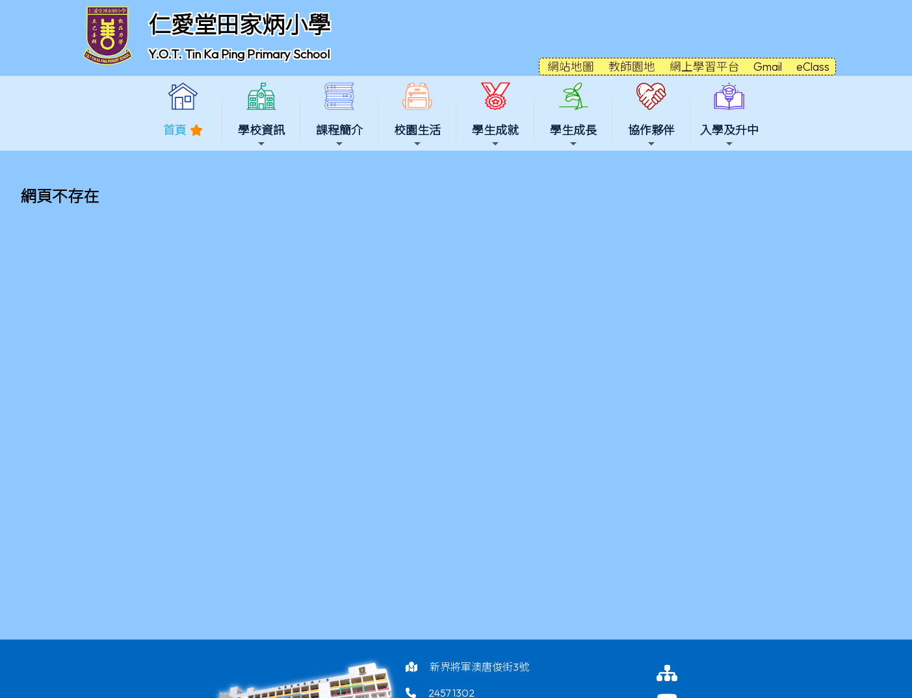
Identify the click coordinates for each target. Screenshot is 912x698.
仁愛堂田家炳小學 (239, 24)
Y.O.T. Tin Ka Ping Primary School (239, 54)
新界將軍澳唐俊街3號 (479, 666)
